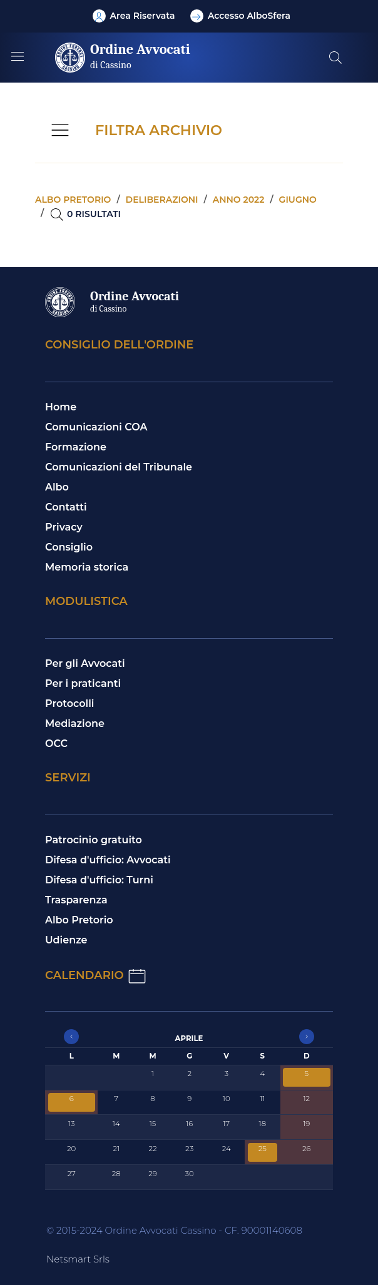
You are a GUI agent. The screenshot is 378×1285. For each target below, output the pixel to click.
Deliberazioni (162, 199)
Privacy (64, 527)
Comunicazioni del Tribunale (118, 467)
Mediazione (75, 723)
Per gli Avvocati (85, 663)
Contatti (66, 507)
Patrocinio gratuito (93, 840)
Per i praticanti (83, 683)
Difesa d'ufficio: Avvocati (108, 860)
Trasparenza (76, 900)
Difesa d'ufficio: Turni (99, 880)
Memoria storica (86, 567)
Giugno (298, 199)
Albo (57, 487)
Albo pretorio (73, 199)
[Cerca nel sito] (335, 57)
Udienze (66, 940)
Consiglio (69, 547)
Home (60, 407)
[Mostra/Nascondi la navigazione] (17, 56)
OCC (56, 743)
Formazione (75, 447)
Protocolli (69, 703)
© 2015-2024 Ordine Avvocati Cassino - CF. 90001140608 (174, 1230)
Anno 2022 (239, 199)
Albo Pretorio (79, 920)
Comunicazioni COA (96, 427)
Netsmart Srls (78, 1259)
